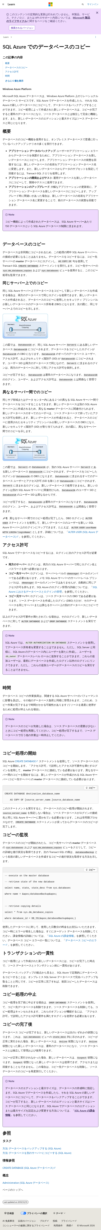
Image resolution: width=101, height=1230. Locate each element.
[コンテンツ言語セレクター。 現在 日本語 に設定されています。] (9, 1213)
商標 (68, 1225)
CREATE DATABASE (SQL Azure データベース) (28, 1167)
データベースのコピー (16, 67)
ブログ (43, 1220)
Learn (6, 36)
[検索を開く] (83, 4)
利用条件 (58, 1225)
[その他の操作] (95, 37)
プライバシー (68, 1220)
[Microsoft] (50, 4)
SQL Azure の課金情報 (61, 935)
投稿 (55, 1220)
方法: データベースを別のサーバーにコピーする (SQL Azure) (37, 1152)
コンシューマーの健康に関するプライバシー (25, 1225)
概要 (7, 63)
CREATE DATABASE (25, 761)
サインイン (92, 4)
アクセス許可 (12, 71)
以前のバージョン (27, 1220)
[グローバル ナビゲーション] (3, 4)
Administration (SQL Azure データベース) (26, 1182)
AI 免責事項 (8, 1220)
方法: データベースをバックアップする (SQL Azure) (32, 1148)
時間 (7, 75)
